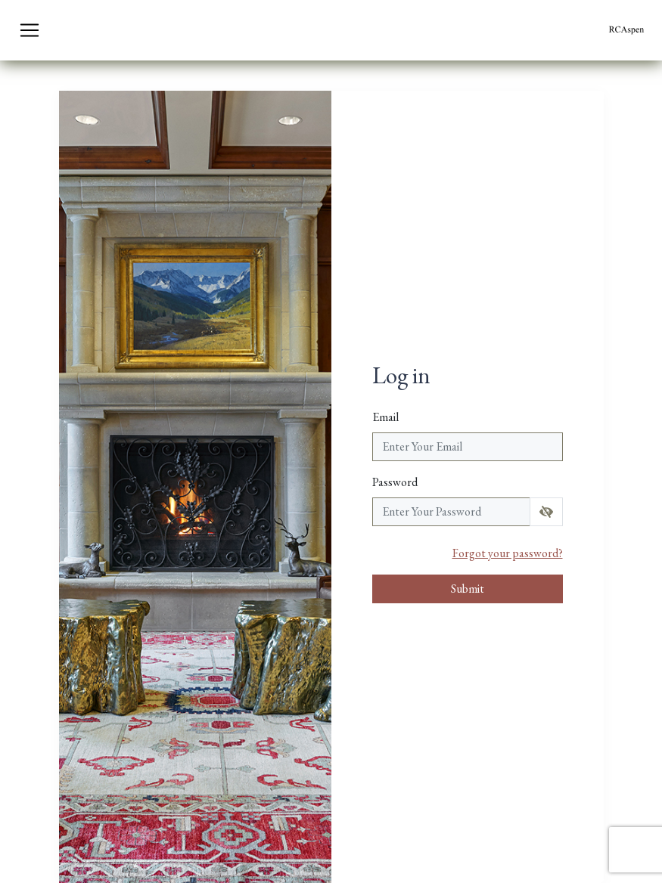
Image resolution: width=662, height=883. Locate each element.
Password (395, 482)
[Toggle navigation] (29, 30)
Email (385, 417)
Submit (467, 588)
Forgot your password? (507, 553)
